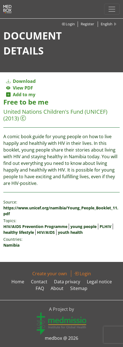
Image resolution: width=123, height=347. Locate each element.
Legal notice (99, 282)
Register (87, 23)
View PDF (19, 88)
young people (83, 226)
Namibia (11, 245)
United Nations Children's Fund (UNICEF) (55, 111)
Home (17, 282)
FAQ (40, 288)
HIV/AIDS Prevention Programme (35, 226)
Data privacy (67, 282)
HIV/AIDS (46, 232)
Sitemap (78, 288)
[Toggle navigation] (112, 9)
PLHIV (105, 226)
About (57, 288)
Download (21, 81)
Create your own (49, 274)
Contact (39, 282)
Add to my (20, 94)
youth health (70, 232)
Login (68, 23)
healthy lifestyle (18, 232)
